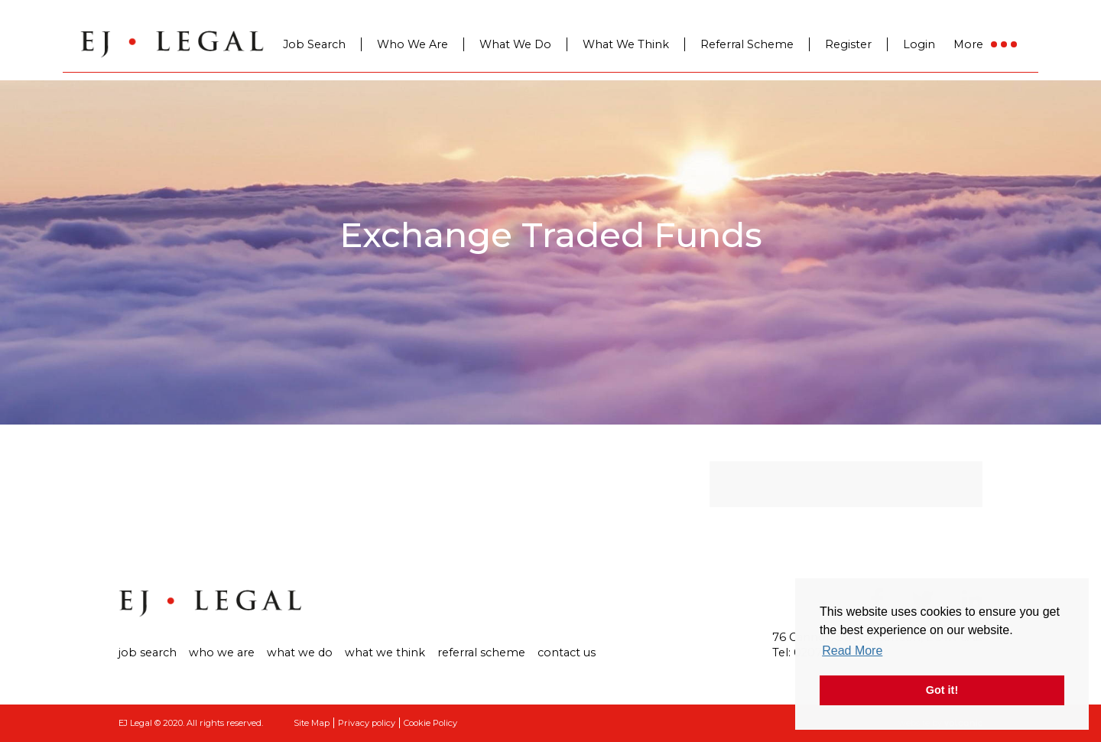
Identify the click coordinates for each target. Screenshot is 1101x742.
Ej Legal (210, 603)
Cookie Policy (430, 723)
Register (848, 44)
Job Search (314, 44)
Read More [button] (852, 650)
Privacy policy (366, 723)
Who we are (222, 652)
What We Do (515, 44)
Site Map (312, 723)
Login (919, 44)
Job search (148, 652)
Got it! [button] (942, 690)
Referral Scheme (747, 44)
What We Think (626, 44)
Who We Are (412, 44)
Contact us (567, 652)
